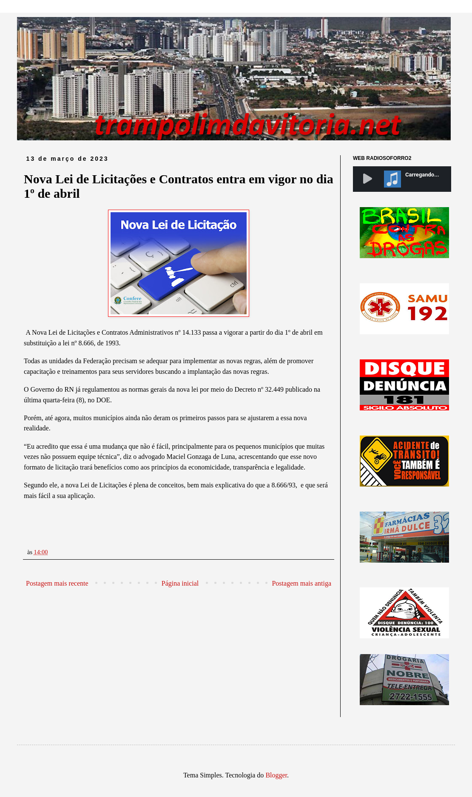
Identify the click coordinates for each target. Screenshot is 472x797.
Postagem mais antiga (301, 583)
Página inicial (180, 583)
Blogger (276, 775)
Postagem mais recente (57, 583)
